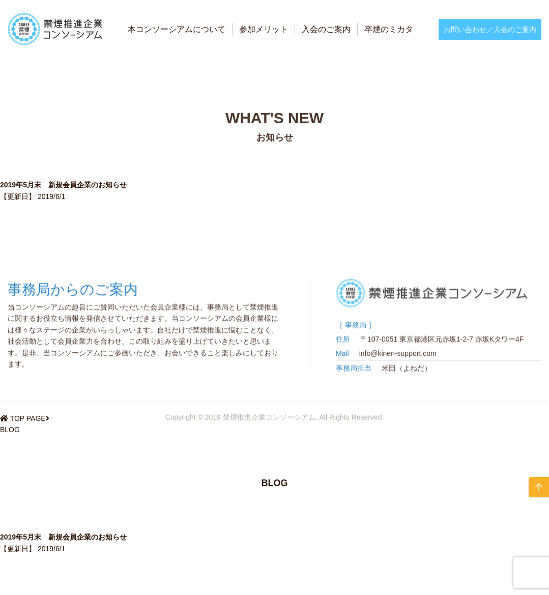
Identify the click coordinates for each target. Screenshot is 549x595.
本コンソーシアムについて (176, 29)
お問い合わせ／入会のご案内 (490, 29)
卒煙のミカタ (388, 29)
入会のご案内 (326, 29)
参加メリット (263, 29)
